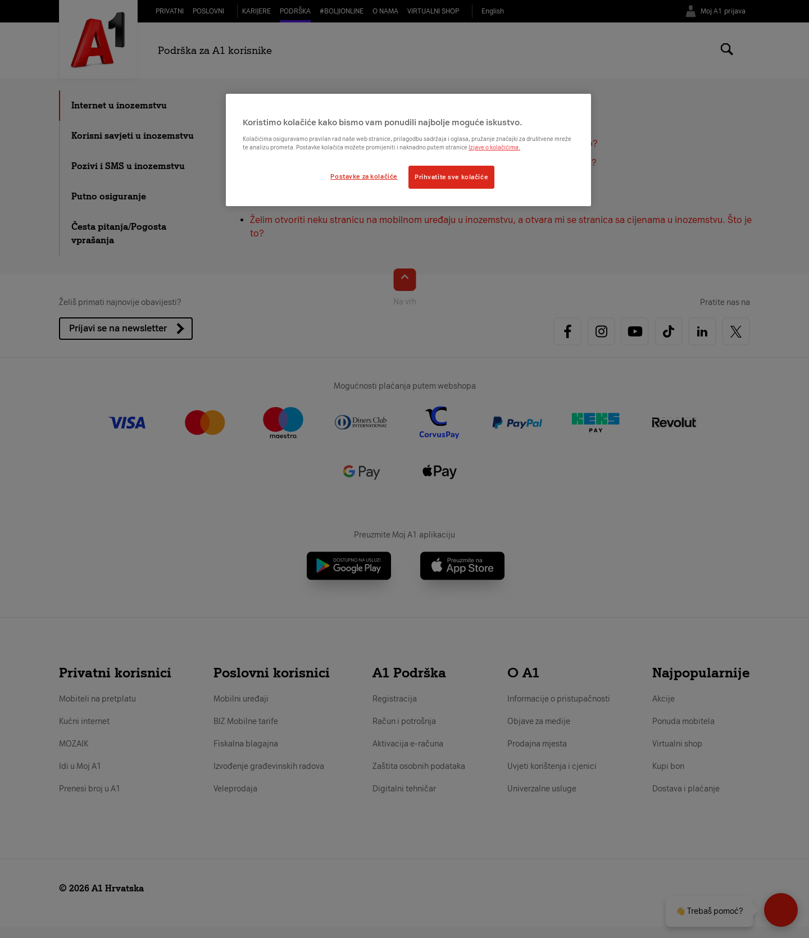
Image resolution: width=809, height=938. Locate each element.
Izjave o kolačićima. (494, 147)
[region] (408, 150)
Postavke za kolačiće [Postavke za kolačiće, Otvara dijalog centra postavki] (363, 176)
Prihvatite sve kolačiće (451, 177)
